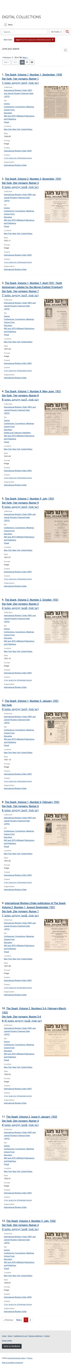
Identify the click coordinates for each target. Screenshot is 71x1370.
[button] (34, 40)
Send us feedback (12, 1346)
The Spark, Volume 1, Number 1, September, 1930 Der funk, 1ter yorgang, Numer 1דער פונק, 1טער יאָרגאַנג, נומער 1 (32, 78)
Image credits (7, 1341)
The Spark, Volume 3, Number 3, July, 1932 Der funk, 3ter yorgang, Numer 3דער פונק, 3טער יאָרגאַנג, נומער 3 (29, 1225)
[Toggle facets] (65, 50)
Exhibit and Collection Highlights (17, 433)
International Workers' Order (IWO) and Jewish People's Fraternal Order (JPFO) (18, 93)
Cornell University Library (16, 1358)
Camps (7, 104)
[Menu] (8, 24)
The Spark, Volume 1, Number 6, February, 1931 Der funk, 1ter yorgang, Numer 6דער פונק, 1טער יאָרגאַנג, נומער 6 (30, 806)
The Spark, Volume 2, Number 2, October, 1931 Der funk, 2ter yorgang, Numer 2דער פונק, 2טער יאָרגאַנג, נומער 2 (30, 604)
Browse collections (36, 1336)
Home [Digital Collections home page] (4, 1336)
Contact (47, 1336)
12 (16, 62)
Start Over (8, 40)
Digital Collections (21, 17)
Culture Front (9, 110)
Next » (25, 58)
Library (9, 12)
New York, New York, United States (18, 129)
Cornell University (15, 5)
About (10, 1336)
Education (8, 113)
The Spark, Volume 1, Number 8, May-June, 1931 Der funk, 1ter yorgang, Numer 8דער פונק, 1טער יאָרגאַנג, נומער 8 (31, 395)
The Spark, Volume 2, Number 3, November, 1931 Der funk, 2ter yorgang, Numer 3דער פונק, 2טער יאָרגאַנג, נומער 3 (31, 183)
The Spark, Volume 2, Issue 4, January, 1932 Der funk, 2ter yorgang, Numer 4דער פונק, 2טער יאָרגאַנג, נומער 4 (29, 1120)
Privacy (29, 1358)
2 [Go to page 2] (30, 1320)
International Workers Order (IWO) (18, 151)
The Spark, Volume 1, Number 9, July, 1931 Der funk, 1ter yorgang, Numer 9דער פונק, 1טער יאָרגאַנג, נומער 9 (28, 502)
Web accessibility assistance (12, 1363)
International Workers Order (15, 165)
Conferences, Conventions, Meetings (19, 107)
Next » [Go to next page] (19, 1320)
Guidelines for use (20, 1336)
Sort (6, 62)
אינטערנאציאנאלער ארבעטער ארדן (18, 158)
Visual (6, 122)
